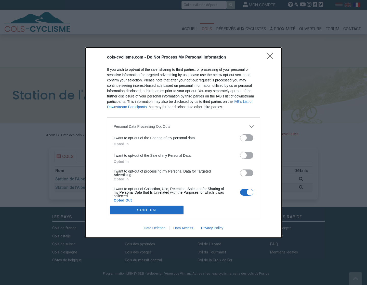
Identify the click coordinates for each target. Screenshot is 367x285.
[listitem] (183, 126)
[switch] (246, 137)
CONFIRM (146, 210)
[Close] (272, 57)
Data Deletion (154, 228)
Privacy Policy (212, 228)
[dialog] (183, 143)
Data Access (183, 228)
